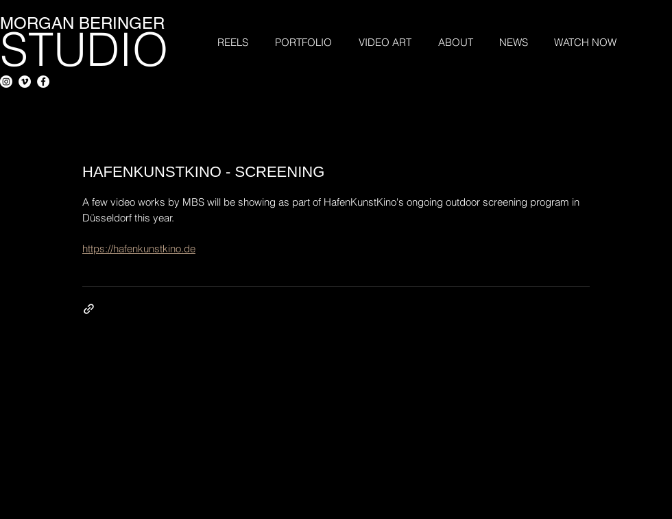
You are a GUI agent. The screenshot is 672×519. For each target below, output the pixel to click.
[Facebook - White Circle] (43, 81)
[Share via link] (88, 308)
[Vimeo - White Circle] (25, 81)
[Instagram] (6, 81)
